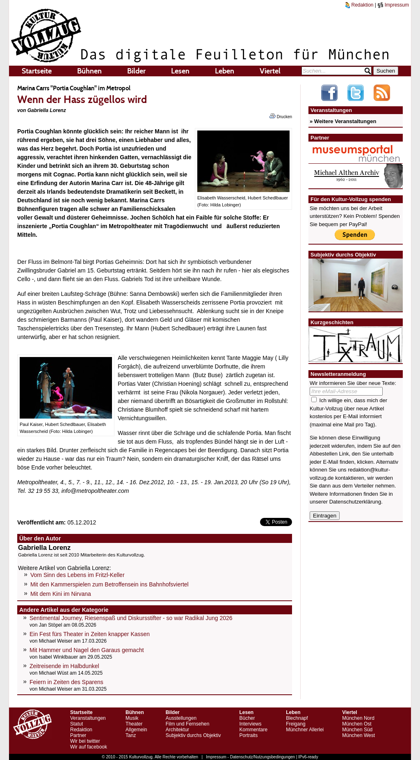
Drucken (280, 116)
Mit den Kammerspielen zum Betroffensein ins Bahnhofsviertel (109, 584)
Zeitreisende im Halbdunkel (64, 666)
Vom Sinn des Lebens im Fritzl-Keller (77, 575)
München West (358, 735)
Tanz (131, 735)
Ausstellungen (181, 718)
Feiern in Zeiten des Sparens (66, 682)
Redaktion (359, 5)
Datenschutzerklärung (355, 502)
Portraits (248, 735)
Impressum (393, 5)
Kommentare (253, 730)
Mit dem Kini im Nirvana (60, 594)
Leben (224, 71)
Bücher (247, 718)
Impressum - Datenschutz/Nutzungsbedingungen (250, 757)
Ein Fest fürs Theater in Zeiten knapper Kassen (90, 634)
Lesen (180, 71)
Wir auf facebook (88, 747)
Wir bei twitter (85, 741)
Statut (76, 724)
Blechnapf (297, 718)
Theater (134, 724)
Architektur (177, 730)
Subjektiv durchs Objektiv (193, 735)
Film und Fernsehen (188, 724)
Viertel (270, 71)
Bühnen (89, 71)
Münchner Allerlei (305, 730)
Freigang (295, 724)
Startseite (37, 71)
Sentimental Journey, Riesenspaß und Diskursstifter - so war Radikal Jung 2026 (131, 618)
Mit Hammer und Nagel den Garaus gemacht (87, 650)
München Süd (357, 730)
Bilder (136, 71)
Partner (78, 735)
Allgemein (136, 730)
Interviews (250, 724)
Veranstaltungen (88, 718)
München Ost (356, 724)
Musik (132, 718)
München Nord (358, 718)
